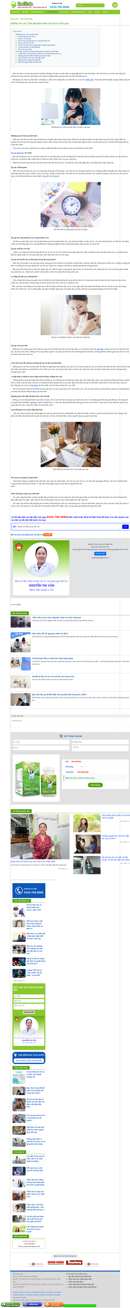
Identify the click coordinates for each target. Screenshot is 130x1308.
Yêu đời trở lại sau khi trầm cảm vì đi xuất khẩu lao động (35, 1158)
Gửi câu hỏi (29, 1012)
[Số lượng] (81, 766)
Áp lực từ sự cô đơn (23, 49)
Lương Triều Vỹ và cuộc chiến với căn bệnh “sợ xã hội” (34, 972)
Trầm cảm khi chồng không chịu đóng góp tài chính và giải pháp (35, 1182)
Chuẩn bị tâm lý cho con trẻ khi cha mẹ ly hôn (53, 676)
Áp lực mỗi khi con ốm (24, 43)
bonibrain (42, 1292)
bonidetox (50, 1292)
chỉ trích (33, 402)
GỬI (125, 526)
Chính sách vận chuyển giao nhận (80, 1279)
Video (90, 12)
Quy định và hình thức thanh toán (79, 1276)
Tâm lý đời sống (51, 12)
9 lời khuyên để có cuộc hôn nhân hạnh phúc (52, 658)
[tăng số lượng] (85, 766)
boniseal (36, 1295)
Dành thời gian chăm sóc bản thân (28, 62)
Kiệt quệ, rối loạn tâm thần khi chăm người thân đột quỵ (35, 1129)
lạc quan (34, 385)
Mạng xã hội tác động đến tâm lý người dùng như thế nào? (36, 961)
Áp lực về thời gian (23, 39)
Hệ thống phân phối (78, 12)
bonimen (27, 1292)
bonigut (15, 1295)
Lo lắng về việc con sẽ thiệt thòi (27, 47)
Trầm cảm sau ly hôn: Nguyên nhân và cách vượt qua (56, 617)
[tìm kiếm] (102, 5)
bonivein (22, 1295)
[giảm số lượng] (78, 766)
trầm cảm (89, 80)
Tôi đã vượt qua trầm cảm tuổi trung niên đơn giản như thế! (35, 1219)
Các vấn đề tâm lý (37, 12)
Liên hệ (104, 12)
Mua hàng (95, 785)
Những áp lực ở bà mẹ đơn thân (26, 34)
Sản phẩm (25, 12)
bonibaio (42, 1295)
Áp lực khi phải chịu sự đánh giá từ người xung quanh (35, 45)
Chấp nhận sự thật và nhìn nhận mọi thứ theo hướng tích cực (38, 53)
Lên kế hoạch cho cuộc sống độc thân (30, 58)
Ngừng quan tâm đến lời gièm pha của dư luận (32, 56)
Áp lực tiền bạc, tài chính (25, 36)
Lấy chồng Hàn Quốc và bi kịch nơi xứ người (35, 1229)
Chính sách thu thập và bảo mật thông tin (82, 1287)
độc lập (100, 349)
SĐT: (14, 527)
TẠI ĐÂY (47, 535)
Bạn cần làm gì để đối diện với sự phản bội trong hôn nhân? (59, 694)
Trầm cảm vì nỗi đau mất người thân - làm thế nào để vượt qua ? (36, 1207)
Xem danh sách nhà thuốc (29, 1060)
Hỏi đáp (97, 12)
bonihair (23, 1297)
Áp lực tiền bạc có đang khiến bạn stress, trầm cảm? (34, 907)
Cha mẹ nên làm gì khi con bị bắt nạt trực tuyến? (36, 1117)
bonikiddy (57, 1295)
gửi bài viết (100, 553)
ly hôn (19, 604)
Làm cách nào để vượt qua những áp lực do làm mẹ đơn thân (36, 51)
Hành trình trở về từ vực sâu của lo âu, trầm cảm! (33, 861)
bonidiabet (35, 1292)
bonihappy (57, 1292)
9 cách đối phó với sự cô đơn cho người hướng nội (35, 1074)
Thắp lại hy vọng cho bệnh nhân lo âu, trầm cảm (36, 1194)
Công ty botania (18, 1292)
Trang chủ (15, 12)
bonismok (49, 1295)
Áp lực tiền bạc (17, 153)
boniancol (16, 1297)
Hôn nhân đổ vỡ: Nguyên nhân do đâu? (50, 634)
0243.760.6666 (57, 516)
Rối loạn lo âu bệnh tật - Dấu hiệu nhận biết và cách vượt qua (36, 936)
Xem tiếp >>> (63, 869)
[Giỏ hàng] (115, 5)
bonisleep (28, 1295)
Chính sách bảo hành (75, 1282)
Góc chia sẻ (64, 12)
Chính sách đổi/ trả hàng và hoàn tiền (81, 1284)
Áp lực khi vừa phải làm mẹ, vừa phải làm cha (32, 41)
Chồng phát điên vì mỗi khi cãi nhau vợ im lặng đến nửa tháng (36, 1141)
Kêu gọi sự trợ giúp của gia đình (28, 60)
